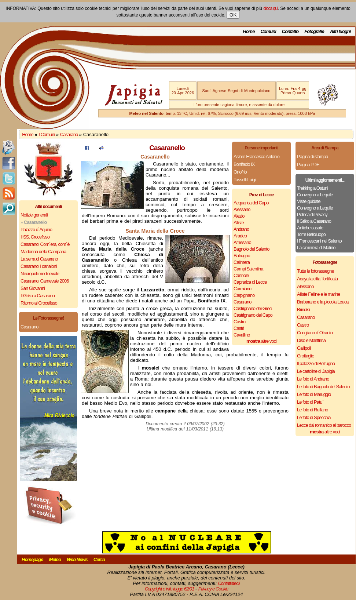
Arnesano (242, 242)
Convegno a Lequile (315, 194)
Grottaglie (305, 356)
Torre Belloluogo (311, 234)
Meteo (55, 559)
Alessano (242, 209)
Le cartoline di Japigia (316, 371)
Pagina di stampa (312, 156)
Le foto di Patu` (310, 402)
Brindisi (303, 309)
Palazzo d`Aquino (36, 229)
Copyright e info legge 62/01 (169, 589)
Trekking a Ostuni (312, 188)
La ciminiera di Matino (316, 247)
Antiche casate (310, 227)
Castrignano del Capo (253, 315)
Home (248, 31)
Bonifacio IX (244, 164)
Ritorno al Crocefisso (39, 303)
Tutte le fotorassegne (315, 271)
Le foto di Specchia (314, 417)
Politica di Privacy (312, 214)
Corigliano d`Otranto (315, 332)
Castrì (239, 328)
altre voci (261, 341)
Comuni (268, 31)
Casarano (69, 134)
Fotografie (314, 31)
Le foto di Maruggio (314, 394)
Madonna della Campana (43, 251)
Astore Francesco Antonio (256, 156)
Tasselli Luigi (245, 179)
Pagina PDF (308, 164)
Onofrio (240, 172)
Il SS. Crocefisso (35, 237)
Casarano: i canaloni (39, 266)
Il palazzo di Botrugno (316, 363)
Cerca (99, 559)
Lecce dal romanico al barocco (324, 425)
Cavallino (242, 335)
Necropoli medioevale (40, 273)
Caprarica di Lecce (250, 282)
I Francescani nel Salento (319, 241)
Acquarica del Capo (251, 203)
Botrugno (242, 255)
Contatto (290, 31)
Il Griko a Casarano (38, 295)
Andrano (241, 229)
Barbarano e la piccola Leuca (322, 302)
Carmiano (242, 288)
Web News (77, 559)
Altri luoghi (340, 31)
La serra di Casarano (39, 259)
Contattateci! (229, 583)
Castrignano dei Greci (253, 308)
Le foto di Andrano (313, 379)
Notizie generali (34, 215)
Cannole (241, 275)
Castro (239, 321)
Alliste (239, 222)
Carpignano (244, 295)
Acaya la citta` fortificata (317, 278)
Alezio (239, 216)
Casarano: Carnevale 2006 (45, 281)
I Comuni (46, 134)
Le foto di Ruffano (312, 409)
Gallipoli (304, 348)
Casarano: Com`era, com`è (45, 244)
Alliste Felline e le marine (318, 294)
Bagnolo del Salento (251, 249)
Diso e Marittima (311, 340)
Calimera (242, 262)
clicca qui (270, 8)
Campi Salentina (248, 269)
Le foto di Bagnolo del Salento (323, 386)
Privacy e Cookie (213, 589)
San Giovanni (33, 288)
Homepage (32, 559)
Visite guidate (308, 201)
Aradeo (240, 236)
